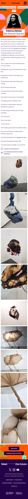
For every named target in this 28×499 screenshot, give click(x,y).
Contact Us (14, 486)
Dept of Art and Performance (8, 7)
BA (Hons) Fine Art (22, 7)
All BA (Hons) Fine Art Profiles (14, 453)
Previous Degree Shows (19, 483)
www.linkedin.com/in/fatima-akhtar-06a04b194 (13, 152)
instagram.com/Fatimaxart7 (11, 148)
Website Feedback (7, 483)
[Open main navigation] (25, 3)
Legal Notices (9, 479)
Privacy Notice (18, 479)
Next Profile (14, 448)
